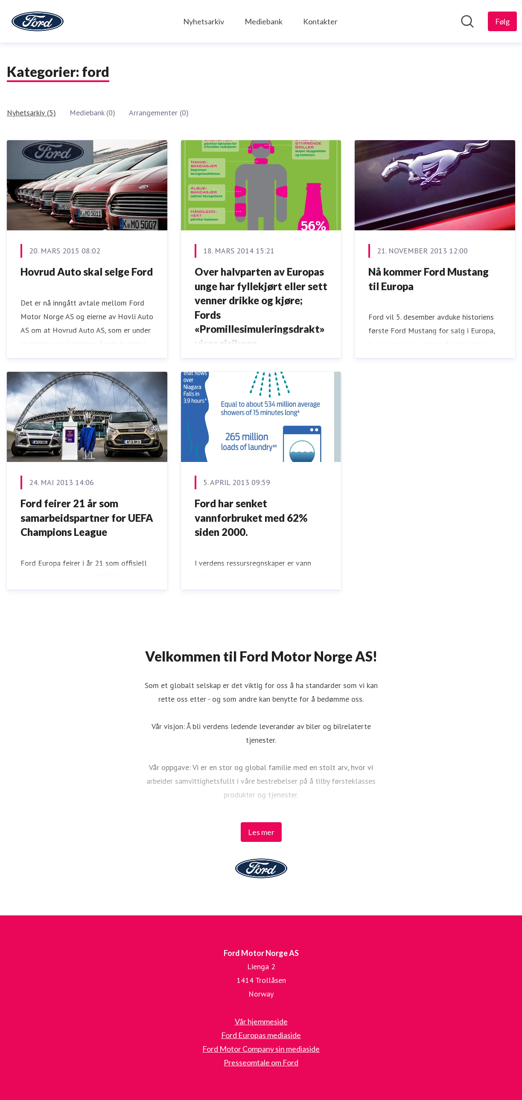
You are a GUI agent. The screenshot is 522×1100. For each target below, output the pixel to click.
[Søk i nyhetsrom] (467, 21)
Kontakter (320, 21)
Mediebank (264, 21)
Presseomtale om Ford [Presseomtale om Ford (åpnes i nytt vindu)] (261, 1062)
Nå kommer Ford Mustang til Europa (428, 278)
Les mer (261, 832)
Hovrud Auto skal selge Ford (86, 271)
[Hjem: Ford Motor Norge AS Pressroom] (37, 21)
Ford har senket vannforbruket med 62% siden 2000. (251, 517)
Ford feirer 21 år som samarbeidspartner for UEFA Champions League (86, 517)
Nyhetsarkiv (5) (31, 113)
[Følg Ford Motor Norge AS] (502, 21)
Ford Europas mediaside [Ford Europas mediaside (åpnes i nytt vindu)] (261, 1035)
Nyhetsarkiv (203, 21)
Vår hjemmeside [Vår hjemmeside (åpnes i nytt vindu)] (261, 1021)
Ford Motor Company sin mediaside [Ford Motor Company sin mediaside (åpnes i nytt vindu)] (261, 1048)
